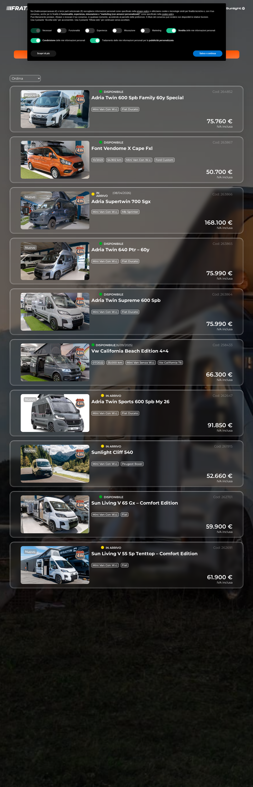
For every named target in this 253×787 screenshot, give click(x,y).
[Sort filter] (25, 78)
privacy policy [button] (143, 11)
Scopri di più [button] (43, 53)
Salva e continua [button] (208, 53)
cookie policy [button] (168, 14)
